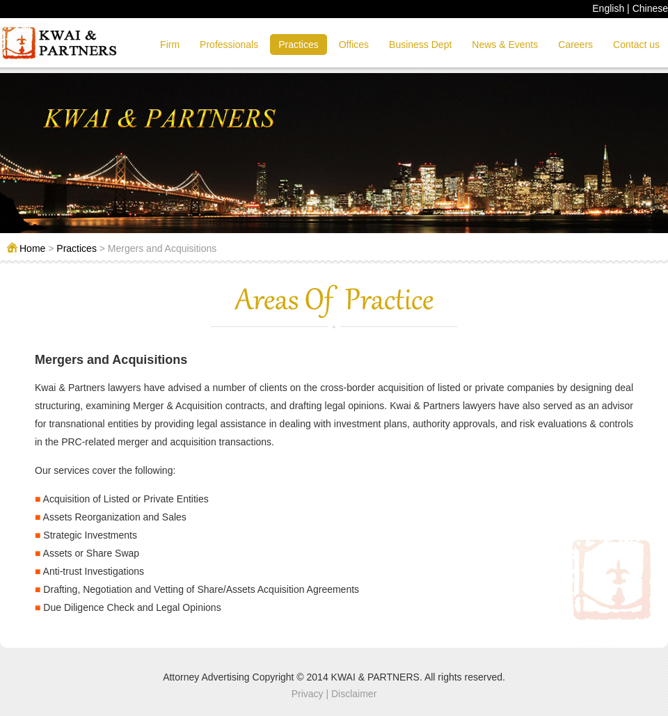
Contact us (636, 44)
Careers (575, 44)
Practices (298, 44)
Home (32, 248)
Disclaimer (353, 693)
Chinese (650, 8)
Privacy (308, 693)
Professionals (229, 44)
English (608, 8)
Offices (354, 44)
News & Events (505, 44)
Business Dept (420, 44)
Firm (170, 44)
